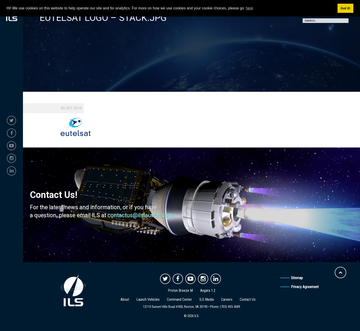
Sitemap (297, 278)
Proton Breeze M (180, 290)
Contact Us (248, 299)
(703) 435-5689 (230, 307)
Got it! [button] (345, 8)
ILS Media (206, 299)
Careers (226, 299)
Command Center (179, 299)
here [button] (249, 8)
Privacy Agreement (305, 287)
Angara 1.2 (207, 290)
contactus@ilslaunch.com (140, 215)
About (125, 299)
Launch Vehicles (148, 299)
